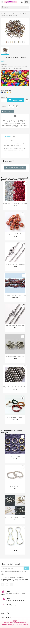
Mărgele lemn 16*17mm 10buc (15, 234)
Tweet (13, 106)
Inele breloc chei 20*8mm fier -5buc (15, 548)
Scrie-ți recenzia (7, 111)
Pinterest (16, 106)
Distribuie (9, 106)
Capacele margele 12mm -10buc (15, 356)
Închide (15, 621)
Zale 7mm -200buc (15, 456)
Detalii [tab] (15, 137)
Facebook (2, 584)
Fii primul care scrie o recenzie (15, 168)
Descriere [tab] (8, 137)
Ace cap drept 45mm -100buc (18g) (15, 517)
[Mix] (2, 93)
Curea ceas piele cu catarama (15, 417)
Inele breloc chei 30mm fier (15, 487)
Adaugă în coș (15, 100)
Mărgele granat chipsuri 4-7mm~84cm (15, 295)
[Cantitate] (3, 100)
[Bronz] (11, 93)
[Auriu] (8, 93)
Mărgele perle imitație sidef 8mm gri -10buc (15, 387)
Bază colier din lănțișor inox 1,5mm (15, 264)
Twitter (7, 584)
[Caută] (15, 7)
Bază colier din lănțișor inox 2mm (15, 325)
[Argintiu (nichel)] (5, 93)
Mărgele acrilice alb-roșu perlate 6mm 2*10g (15, 203)
